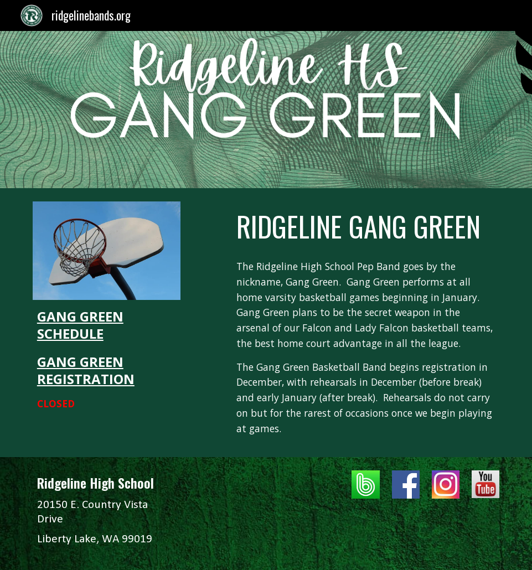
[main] (106, 359)
